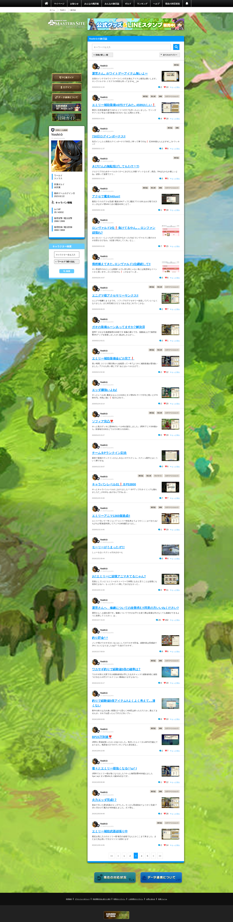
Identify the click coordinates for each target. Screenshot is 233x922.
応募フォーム (162, 899)
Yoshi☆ (63, 10)
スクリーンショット (172, 96)
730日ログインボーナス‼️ (108, 136)
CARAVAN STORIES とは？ (67, 107)
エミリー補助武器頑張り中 (110, 831)
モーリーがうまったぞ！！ (108, 547)
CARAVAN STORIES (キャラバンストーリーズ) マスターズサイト (66, 23)
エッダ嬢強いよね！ (104, 390)
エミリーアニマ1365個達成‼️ (111, 515)
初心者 (153, 96)
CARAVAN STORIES (116, 915)
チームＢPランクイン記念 (109, 452)
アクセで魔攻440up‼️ (106, 196)
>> (160, 855)
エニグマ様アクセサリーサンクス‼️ (115, 295)
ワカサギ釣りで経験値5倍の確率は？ (116, 669)
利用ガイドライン (119, 899)
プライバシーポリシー (82, 899)
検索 (68, 271)
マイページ (59, 3)
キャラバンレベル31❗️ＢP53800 (114, 484)
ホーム (52, 10)
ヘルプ (156, 3)
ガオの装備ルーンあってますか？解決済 (118, 327)
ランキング (142, 3)
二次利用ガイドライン (135, 899)
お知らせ (74, 3)
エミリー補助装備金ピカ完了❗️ (113, 358)
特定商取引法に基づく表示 (102, 899)
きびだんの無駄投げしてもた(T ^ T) (115, 166)
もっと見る (175, 87)
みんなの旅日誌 (112, 3)
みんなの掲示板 (91, 3)
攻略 (160, 96)
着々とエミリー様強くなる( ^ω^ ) (114, 768)
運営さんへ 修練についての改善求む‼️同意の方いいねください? (135, 607)
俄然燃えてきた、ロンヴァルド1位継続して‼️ (121, 264)
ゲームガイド (67, 117)
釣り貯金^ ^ (100, 637)
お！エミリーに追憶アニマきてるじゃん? (119, 576)
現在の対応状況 (172, 3)
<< (111, 855)
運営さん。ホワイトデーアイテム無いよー (120, 73)
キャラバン (158, 476)
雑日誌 (176, 65)
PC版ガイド (67, 77)
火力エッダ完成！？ (104, 799)
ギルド (128, 3)
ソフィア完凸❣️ (103, 421)
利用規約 (69, 899)
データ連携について (67, 97)
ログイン (67, 87)
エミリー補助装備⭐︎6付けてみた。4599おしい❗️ (124, 105)
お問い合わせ (150, 899)
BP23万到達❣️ (102, 737)
